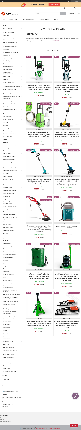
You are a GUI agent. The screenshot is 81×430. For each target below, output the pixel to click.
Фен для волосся (7, 224)
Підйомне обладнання (8, 58)
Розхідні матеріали (8, 119)
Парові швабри (7, 243)
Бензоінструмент (7, 128)
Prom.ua (48, 427)
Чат (74, 425)
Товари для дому (7, 130)
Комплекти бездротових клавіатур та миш (9, 202)
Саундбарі (5, 209)
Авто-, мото (6, 344)
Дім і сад (5, 333)
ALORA (3, 19)
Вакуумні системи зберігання (10, 319)
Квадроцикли (6, 368)
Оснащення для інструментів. (10, 52)
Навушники (6, 199)
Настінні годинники (8, 236)
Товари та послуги (7, 28)
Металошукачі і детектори (10, 93)
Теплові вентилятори (8, 357)
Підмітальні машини (8, 176)
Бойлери (5, 233)
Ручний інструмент (8, 182)
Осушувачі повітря (8, 360)
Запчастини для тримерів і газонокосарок (10, 312)
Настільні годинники (8, 230)
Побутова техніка (7, 116)
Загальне (5, 122)
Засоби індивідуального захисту (11, 86)
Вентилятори (6, 165)
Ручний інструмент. (8, 69)
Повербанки (6, 271)
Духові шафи (6, 263)
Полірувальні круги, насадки (10, 301)
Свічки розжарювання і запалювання (9, 305)
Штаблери (5, 139)
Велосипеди (6, 113)
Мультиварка (6, 324)
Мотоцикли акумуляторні (9, 371)
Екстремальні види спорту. (10, 46)
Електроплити (7, 321)
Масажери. (6, 35)
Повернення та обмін (28, 19)
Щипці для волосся (8, 222)
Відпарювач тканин (8, 227)
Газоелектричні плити (8, 274)
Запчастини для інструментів (10, 316)
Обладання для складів (9, 156)
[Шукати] (63, 13)
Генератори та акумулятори (10, 170)
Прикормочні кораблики (9, 365)
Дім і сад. (5, 79)
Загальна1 (6, 106)
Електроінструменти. (8, 63)
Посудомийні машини (8, 266)
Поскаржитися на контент (41, 428)
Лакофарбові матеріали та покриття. (10, 43)
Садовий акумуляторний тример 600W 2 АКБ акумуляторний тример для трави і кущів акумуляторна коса (39, 181)
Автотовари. (6, 76)
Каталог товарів (14, 19)
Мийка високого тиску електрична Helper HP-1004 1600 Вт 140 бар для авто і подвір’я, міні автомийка (39, 87)
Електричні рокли (7, 280)
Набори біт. (56, 40)
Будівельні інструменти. (9, 32)
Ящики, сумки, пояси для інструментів (9, 90)
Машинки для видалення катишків (9, 239)
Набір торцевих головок (9, 133)
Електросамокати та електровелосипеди (8, 353)
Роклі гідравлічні (7, 136)
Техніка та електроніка (9, 214)
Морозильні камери (8, 268)
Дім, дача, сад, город (8, 347)
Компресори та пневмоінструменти (8, 286)
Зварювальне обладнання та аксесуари (10, 290)
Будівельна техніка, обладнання (11, 103)
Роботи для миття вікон (9, 251)
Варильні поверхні (8, 257)
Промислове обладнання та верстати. (10, 110)
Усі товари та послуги (53, 339)
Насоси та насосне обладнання (11, 145)
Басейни (5, 277)
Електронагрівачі (7, 211)
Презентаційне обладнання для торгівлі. (11, 38)
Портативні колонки (8, 193)
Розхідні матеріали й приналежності (8, 83)
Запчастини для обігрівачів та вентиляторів (11, 298)
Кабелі (5, 330)
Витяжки (5, 260)
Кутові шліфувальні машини (10, 60)
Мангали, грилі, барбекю (9, 190)
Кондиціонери (6, 196)
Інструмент (6, 173)
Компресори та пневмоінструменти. (8, 73)
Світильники (6, 327)
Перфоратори (6, 55)
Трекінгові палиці (7, 283)
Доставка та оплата (44, 19)
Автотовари (6, 148)
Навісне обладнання (8, 363)
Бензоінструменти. (8, 66)
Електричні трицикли (8, 101)
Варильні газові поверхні (9, 254)
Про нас (56, 19)
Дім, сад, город (7, 153)
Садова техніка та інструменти (11, 150)
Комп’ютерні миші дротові (10, 206)
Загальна (5, 125)
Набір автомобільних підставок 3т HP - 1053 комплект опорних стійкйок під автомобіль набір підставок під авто (39, 323)
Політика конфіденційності (54, 428)
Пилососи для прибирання (10, 246)
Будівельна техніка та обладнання (11, 167)
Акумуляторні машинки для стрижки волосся (10, 218)
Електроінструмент (8, 179)
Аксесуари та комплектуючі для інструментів (11, 97)
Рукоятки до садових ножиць (10, 162)
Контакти (2, 417)
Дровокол (6, 49)
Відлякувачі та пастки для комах (11, 294)
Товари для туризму (8, 184)
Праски (5, 248)
